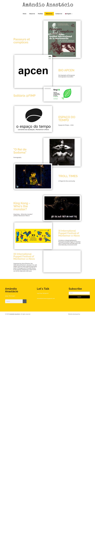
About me (32, 13)
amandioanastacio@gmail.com (46, 298)
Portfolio (40, 13)
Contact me (58, 13)
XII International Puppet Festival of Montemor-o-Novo (24, 256)
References (49, 13)
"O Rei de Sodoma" (20, 151)
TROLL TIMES (68, 176)
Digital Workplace (85, 314)
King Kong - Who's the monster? (21, 206)
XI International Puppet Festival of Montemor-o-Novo (69, 233)
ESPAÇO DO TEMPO (66, 118)
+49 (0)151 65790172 (42, 293)
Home (24, 13)
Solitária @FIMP (24, 95)
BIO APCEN (66, 70)
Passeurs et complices (21, 40)
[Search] (24, 301)
